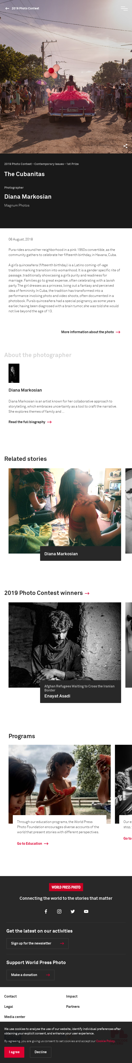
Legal (8, 1006)
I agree (14, 1052)
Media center (14, 1017)
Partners (73, 1006)
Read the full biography (27, 422)
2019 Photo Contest (25, 8)
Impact (71, 996)
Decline (41, 1052)
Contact (10, 996)
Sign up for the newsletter (31, 943)
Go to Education (29, 843)
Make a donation (24, 975)
